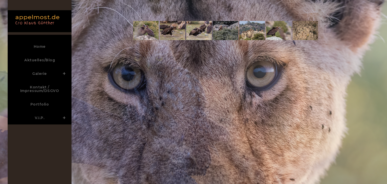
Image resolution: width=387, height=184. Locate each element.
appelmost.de (38, 19)
